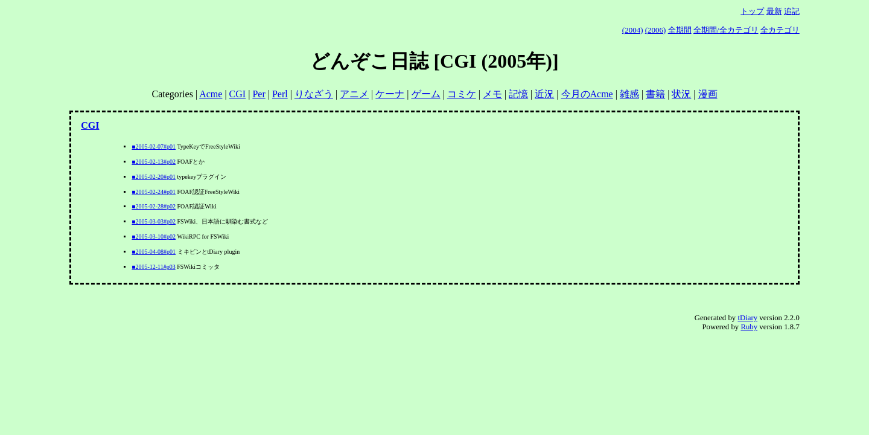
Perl (280, 94)
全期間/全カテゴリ (726, 29)
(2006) (655, 29)
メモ (492, 94)
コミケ (461, 94)
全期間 (680, 29)
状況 (681, 94)
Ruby (748, 327)
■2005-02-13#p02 (154, 161)
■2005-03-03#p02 (154, 221)
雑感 (629, 94)
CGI (237, 94)
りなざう (313, 94)
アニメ (354, 94)
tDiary (747, 318)
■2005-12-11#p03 (153, 266)
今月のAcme (587, 94)
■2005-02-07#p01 (154, 146)
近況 (544, 94)
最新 (774, 11)
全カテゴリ (780, 29)
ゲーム (426, 94)
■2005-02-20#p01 (154, 176)
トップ (752, 11)
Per (258, 94)
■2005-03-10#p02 (154, 236)
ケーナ (389, 94)
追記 (792, 11)
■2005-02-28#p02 (154, 206)
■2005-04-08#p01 (154, 251)
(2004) (632, 29)
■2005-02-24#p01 (154, 191)
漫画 (708, 94)
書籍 (655, 94)
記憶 (518, 94)
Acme (210, 94)
